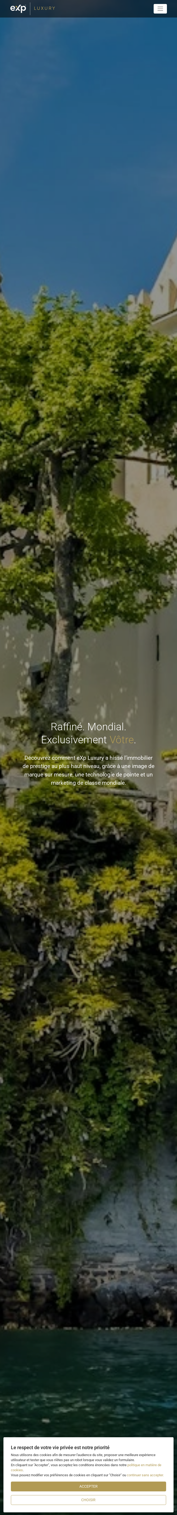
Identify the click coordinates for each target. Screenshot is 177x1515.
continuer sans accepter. (145, 1475)
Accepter (88, 1486)
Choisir (88, 1500)
